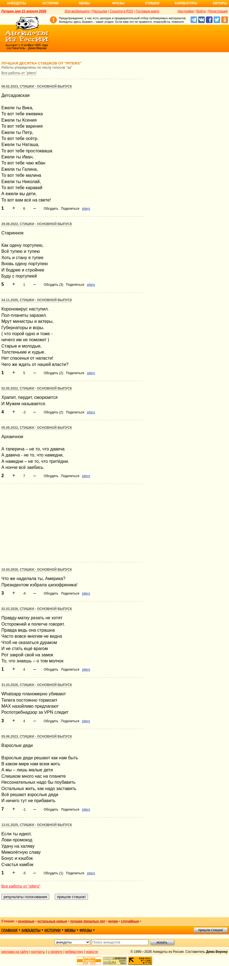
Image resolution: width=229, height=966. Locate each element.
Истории (50, 3)
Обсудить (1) (53, 873)
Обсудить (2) (53, 373)
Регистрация (218, 11)
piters (86, 209)
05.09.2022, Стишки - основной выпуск (36, 428)
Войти (201, 11)
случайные (130, 921)
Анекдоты (16, 3)
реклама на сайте (15, 952)
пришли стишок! (210, 930)
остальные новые (52, 921)
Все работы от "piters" (19, 73)
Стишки (152, 3)
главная (9, 930)
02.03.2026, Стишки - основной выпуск (36, 609)
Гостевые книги (147, 11)
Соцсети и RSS (121, 11)
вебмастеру (74, 952)
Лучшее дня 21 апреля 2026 (23, 11)
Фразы (118, 3)
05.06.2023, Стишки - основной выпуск (36, 736)
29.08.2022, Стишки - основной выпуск (36, 224)
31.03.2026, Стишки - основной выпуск (36, 685)
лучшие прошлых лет (87, 921)
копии (113, 921)
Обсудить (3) (53, 285)
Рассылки (99, 11)
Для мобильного (77, 11)
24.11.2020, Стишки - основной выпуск (36, 300)
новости (92, 952)
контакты (38, 952)
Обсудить (51, 209)
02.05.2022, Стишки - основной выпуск (36, 388)
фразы (85, 930)
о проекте (55, 952)
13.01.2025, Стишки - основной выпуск (36, 825)
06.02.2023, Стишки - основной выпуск (36, 86)
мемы (70, 930)
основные (26, 921)
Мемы (84, 3)
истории (53, 930)
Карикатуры (186, 3)
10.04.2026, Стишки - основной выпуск (36, 570)
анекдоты (31, 930)
